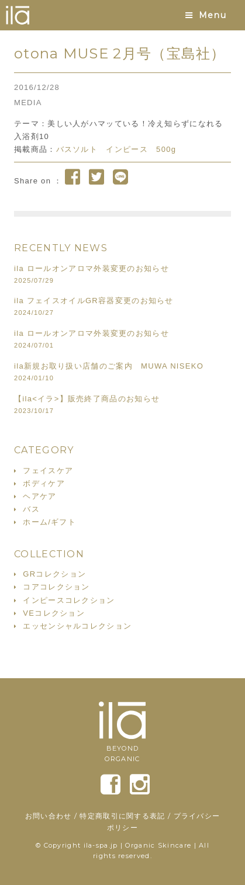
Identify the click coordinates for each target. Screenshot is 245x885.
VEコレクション (54, 613)
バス (31, 509)
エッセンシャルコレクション (77, 626)
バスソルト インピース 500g (116, 149)
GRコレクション (54, 574)
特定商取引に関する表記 (122, 815)
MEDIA (28, 102)
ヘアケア (39, 496)
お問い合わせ (48, 815)
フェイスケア (48, 470)
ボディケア (44, 483)
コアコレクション (56, 586)
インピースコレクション (69, 600)
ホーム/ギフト (49, 522)
